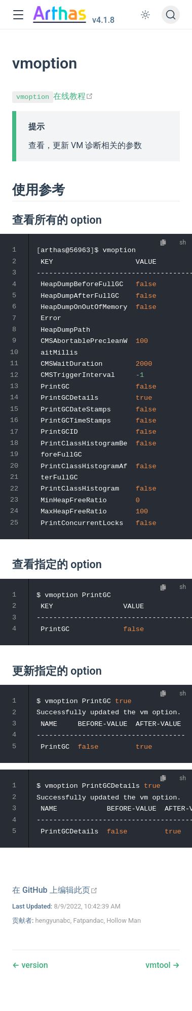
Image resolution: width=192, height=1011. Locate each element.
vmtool (158, 965)
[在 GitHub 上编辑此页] (55, 890)
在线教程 (52, 96)
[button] (18, 15)
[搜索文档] (171, 15)
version (33, 965)
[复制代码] (163, 242)
